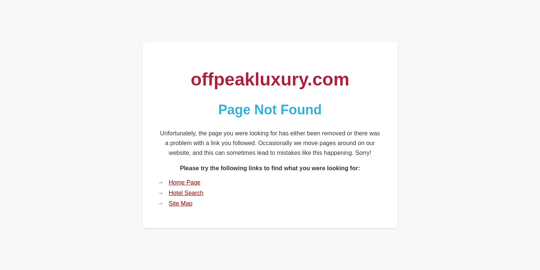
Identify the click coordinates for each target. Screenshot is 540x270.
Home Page (185, 182)
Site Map (180, 203)
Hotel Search (186, 193)
